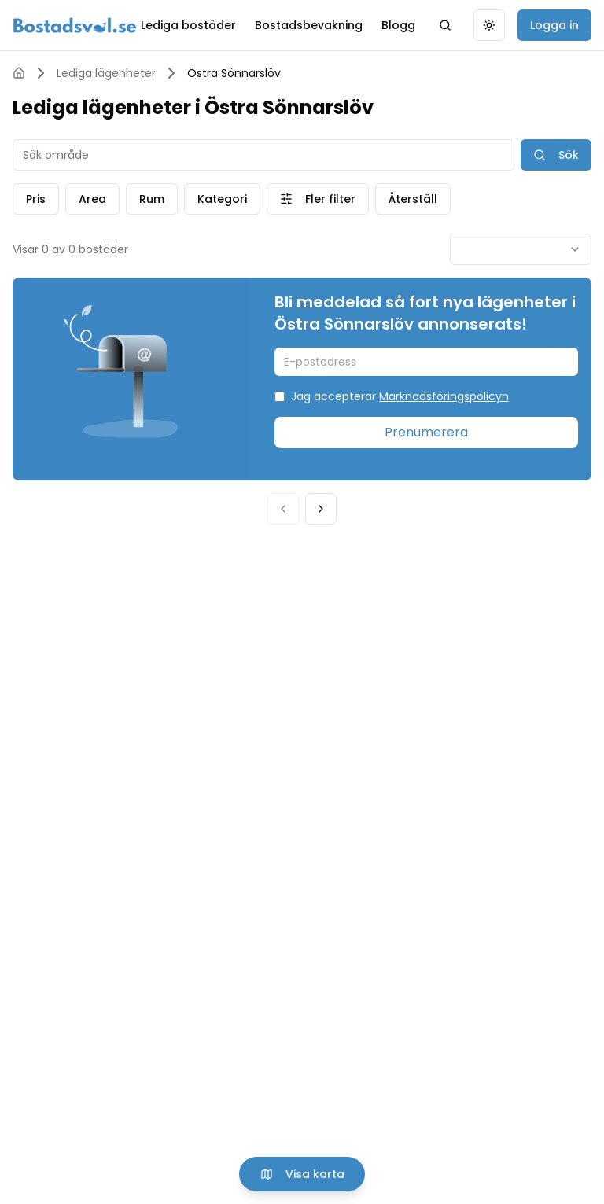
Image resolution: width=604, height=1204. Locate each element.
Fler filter (317, 199)
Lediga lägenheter (106, 73)
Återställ (413, 199)
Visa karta (302, 1174)
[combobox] (520, 249)
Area (92, 199)
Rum (151, 199)
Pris (36, 199)
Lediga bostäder (188, 25)
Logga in (554, 25)
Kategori (222, 199)
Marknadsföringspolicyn (444, 396)
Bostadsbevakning (309, 25)
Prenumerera (426, 432)
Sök (556, 155)
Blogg (398, 25)
